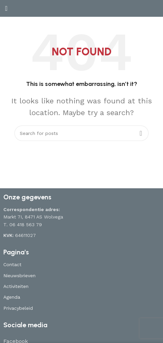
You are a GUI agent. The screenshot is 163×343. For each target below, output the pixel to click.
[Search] (81, 133)
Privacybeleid (18, 308)
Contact (12, 264)
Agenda (11, 297)
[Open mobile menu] (6, 8)
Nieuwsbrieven (19, 275)
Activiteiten (16, 286)
